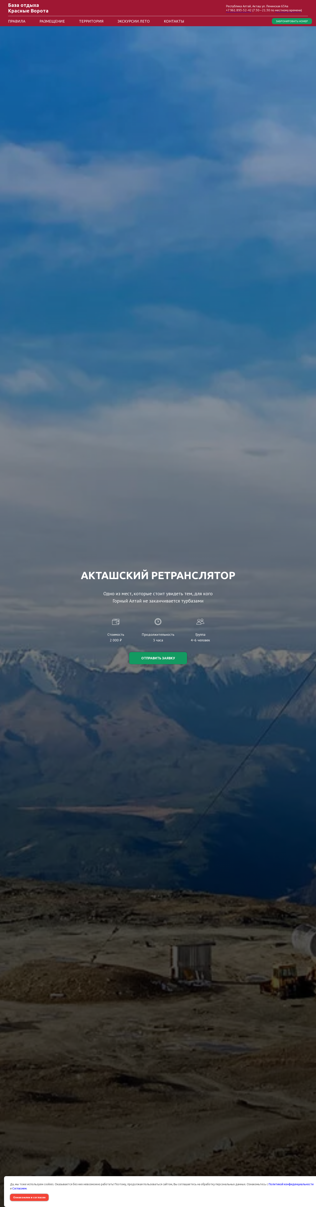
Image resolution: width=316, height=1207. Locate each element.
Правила (16, 21)
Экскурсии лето (133, 21)
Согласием (19, 1188)
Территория (91, 21)
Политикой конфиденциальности (291, 1184)
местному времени (288, 10)
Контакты (174, 21)
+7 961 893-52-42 (239, 10)
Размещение (52, 21)
